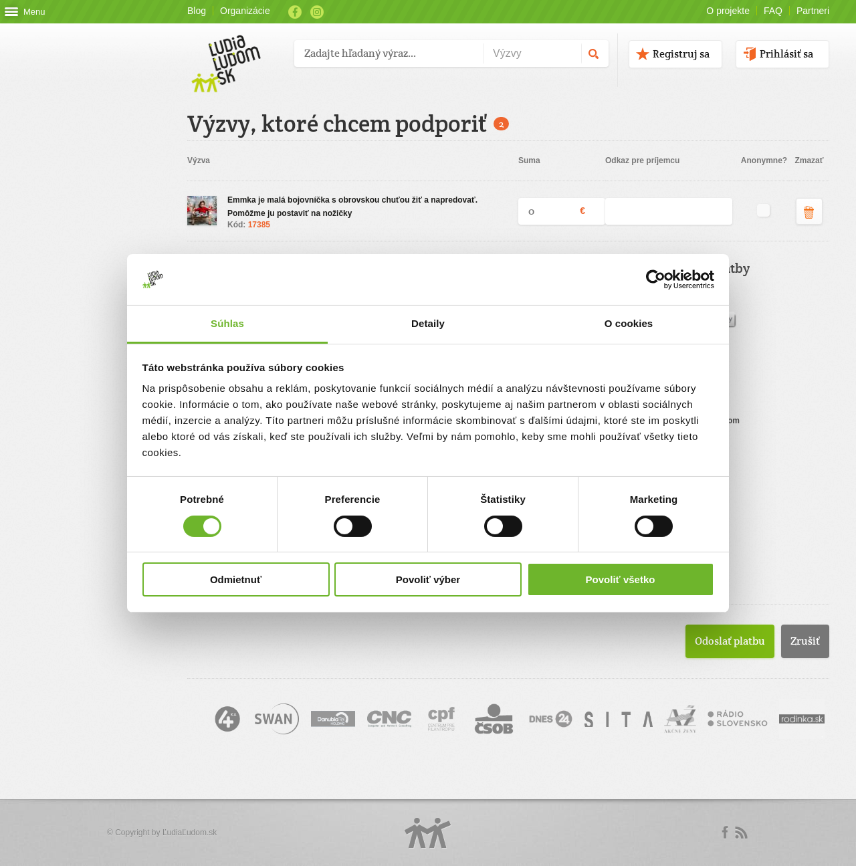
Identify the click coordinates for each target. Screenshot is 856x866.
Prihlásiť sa (786, 54)
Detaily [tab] (428, 323)
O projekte (728, 10)
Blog (196, 10)
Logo (428, 833)
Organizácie (245, 10)
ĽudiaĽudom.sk (190, 832)
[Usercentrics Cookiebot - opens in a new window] (655, 279)
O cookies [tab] (629, 323)
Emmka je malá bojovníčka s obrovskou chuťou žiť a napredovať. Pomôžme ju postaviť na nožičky (352, 206)
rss (741, 832)
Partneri (812, 10)
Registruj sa (681, 54)
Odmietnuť (235, 579)
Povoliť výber (428, 579)
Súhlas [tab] (227, 323)
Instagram (317, 12)
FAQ (773, 10)
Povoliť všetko (620, 579)
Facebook (295, 12)
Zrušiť (805, 641)
